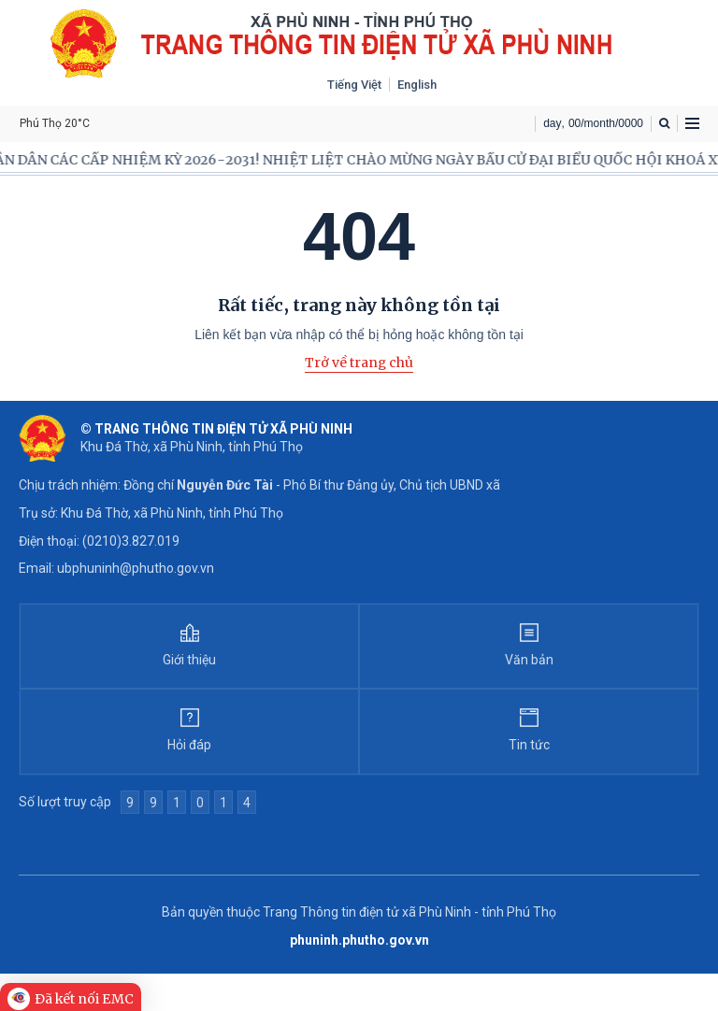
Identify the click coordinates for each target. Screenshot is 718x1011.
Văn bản (529, 659)
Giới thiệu (189, 659)
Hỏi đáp (189, 744)
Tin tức (529, 744)
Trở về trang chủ (359, 362)
